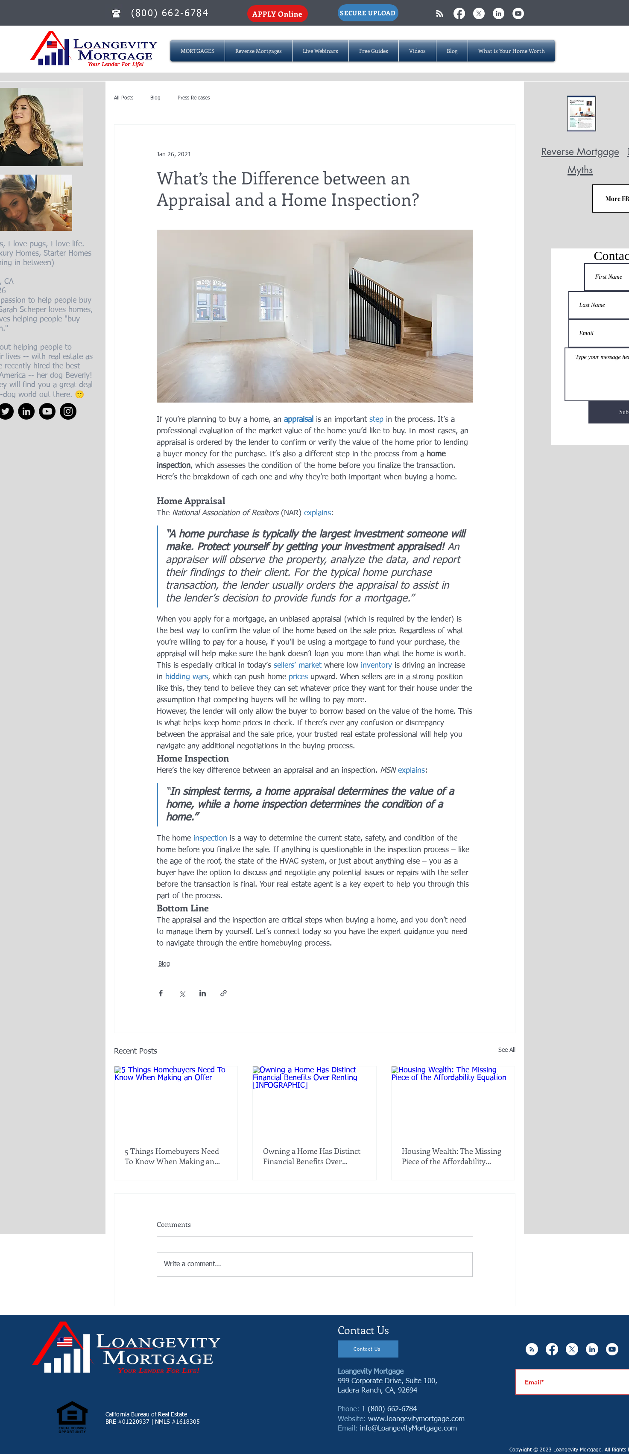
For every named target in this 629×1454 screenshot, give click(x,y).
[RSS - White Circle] (532, 1349)
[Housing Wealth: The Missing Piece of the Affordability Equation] (453, 1101)
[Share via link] (223, 993)
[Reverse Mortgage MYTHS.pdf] (581, 114)
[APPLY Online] (277, 13)
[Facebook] (459, 13)
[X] (479, 13)
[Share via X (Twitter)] (182, 993)
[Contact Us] (368, 1349)
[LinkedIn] (26, 411)
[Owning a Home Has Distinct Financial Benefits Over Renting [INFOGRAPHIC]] (314, 1101)
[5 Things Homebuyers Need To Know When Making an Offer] (176, 1101)
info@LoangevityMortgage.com (408, 1428)
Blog (155, 98)
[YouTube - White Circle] (518, 13)
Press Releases (194, 98)
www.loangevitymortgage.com (416, 1419)
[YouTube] (47, 411)
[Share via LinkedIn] (203, 993)
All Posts (123, 98)
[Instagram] (68, 411)
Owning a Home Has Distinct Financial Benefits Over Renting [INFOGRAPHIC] (311, 1156)
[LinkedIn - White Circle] (498, 13)
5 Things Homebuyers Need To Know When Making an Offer (172, 1156)
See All (506, 1050)
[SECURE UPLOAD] (368, 12)
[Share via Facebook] (161, 993)
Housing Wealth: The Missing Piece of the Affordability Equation (451, 1156)
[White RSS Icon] (439, 13)
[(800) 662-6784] (171, 13)
